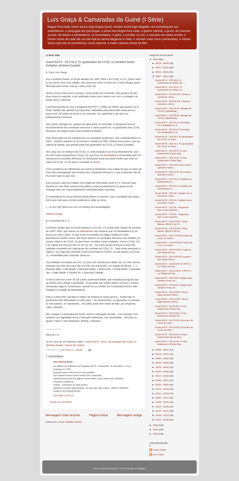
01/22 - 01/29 (162, 406)
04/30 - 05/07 (162, 350)
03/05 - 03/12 (162, 380)
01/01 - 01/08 (162, 420)
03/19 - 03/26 (162, 371)
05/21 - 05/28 (162, 67)
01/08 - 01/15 (162, 415)
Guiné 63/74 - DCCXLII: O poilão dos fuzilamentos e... (173, 180)
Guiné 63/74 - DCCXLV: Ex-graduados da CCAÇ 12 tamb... (174, 138)
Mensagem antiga (129, 415)
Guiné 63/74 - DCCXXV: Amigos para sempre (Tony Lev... (173, 279)
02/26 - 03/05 (162, 384)
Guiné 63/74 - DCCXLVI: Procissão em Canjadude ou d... (172, 123)
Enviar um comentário (61, 402)
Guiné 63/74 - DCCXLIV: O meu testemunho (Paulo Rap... (171, 152)
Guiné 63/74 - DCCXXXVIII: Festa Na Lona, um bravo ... (173, 237)
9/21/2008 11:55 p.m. (64, 395)
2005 (156, 425)
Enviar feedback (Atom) (70, 422)
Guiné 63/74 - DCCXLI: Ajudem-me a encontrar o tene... (173, 194)
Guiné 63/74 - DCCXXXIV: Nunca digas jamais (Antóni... (171, 293)
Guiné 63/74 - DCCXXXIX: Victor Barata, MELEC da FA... (171, 222)
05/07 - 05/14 (162, 76)
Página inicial (98, 415)
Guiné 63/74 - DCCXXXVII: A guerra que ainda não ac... (173, 251)
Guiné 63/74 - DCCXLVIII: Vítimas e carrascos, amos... (173, 95)
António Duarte (54, 214)
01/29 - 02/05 (162, 402)
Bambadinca (111, 155)
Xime (96, 162)
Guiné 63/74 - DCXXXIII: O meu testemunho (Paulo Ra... (171, 307)
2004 (156, 429)
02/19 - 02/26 (162, 389)
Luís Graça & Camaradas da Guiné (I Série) (105, 19)
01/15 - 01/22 (162, 411)
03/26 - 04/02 (162, 367)
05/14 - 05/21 (162, 72)
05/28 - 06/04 (162, 63)
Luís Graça (158, 454)
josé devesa (59, 362)
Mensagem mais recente (63, 415)
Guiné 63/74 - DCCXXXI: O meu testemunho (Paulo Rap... (171, 335)
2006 (156, 59)
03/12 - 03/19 (162, 376)
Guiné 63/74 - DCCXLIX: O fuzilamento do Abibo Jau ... (170, 81)
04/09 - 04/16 (162, 358)
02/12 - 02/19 (162, 393)
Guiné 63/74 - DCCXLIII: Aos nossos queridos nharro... (173, 166)
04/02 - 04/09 (162, 362)
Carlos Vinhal (159, 450)
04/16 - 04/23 (162, 354)
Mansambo (86, 231)
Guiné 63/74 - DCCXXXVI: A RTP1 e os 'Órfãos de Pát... (173, 265)
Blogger (142, 468)
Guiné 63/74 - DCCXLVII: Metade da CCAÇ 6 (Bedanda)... (173, 109)
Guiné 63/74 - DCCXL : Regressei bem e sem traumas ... (172, 208)
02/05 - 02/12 (162, 398)
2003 (156, 434)
